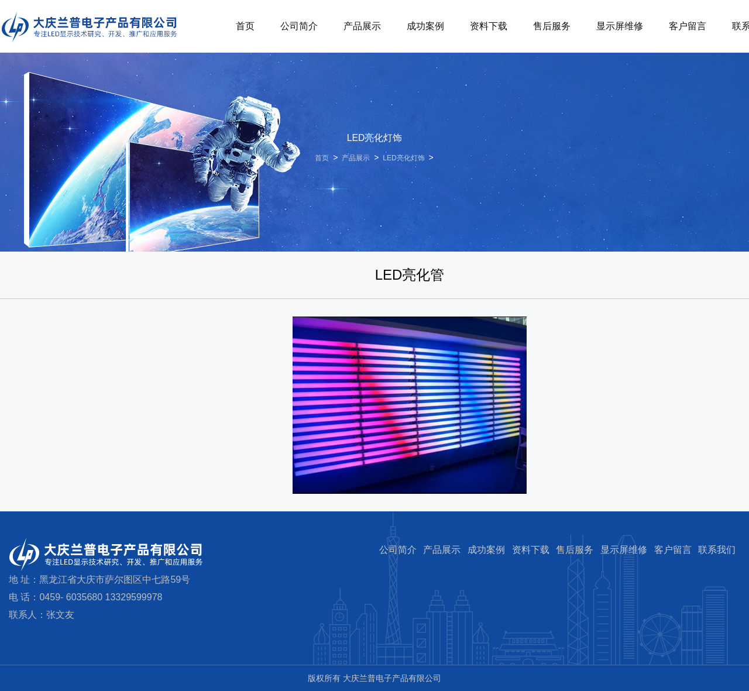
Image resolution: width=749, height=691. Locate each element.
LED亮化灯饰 (403, 158)
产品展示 (362, 26)
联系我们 (717, 550)
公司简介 (299, 26)
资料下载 (488, 26)
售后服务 (552, 26)
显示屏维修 (619, 26)
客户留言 (687, 26)
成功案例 (425, 26)
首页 (245, 26)
